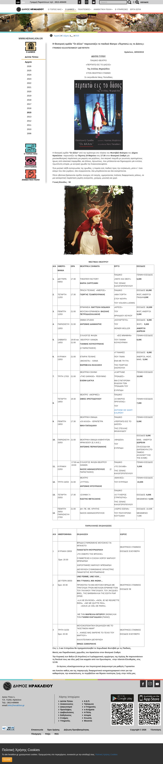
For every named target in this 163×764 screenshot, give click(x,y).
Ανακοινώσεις (66, 704)
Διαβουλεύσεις (67, 712)
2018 (29, 100)
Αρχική (57, 36)
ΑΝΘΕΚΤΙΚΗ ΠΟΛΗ (103, 9)
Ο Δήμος (65, 36)
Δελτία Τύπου (31, 57)
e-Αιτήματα (89, 709)
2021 (29, 87)
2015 (77, 36)
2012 (29, 121)
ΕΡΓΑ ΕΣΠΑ (135, 9)
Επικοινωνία (37, 729)
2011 (29, 125)
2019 (29, 96)
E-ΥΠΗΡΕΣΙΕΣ (121, 9)
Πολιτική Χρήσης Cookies (106, 754)
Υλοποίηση (155, 729)
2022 (29, 83)
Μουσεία (88, 721)
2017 (29, 104)
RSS (57, 734)
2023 (29, 79)
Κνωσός (88, 718)
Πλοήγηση (36, 734)
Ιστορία (87, 715)
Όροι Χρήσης (53, 729)
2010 (29, 129)
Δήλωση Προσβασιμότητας (76, 729)
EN (23, 2)
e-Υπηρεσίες (90, 707)
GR (18, 2)
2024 (29, 75)
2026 (29, 66)
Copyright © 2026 (138, 729)
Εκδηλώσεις (66, 715)
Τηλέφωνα (89, 704)
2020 (29, 91)
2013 (29, 117)
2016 (29, 108)
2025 (29, 70)
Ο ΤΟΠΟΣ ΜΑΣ (55, 9)
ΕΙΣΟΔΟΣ (144, 2)
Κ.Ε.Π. (87, 701)
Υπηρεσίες (65, 721)
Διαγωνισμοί (66, 707)
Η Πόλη (87, 712)
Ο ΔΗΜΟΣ (70, 9)
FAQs (47, 734)
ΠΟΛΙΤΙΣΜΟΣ (84, 9)
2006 (29, 133)
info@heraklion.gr (16, 705)
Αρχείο (28, 62)
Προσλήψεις (66, 709)
